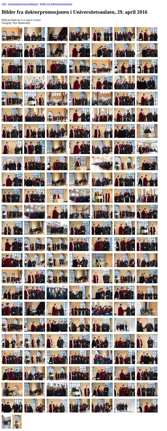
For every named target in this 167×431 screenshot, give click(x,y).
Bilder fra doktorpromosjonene (56, 4)
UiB (4, 4)
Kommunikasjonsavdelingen (23, 4)
